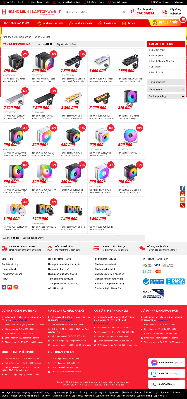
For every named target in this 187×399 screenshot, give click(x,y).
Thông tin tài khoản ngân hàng (63, 283)
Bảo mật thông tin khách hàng (110, 283)
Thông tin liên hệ (10, 269)
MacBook (127, 392)
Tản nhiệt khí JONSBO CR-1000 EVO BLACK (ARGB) (14, 154)
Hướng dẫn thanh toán (59, 269)
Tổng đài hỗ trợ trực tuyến (61, 279)
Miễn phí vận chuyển (38, 2)
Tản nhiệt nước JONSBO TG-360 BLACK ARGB (73, 228)
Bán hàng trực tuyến (49, 23)
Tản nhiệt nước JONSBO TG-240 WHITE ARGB (15, 228)
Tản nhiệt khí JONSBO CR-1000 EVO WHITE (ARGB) (43, 154)
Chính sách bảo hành (105, 269)
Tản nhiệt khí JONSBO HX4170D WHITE (127, 154)
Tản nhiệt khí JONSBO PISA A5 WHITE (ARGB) (44, 191)
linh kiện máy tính (98, 392)
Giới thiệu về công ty (11, 264)
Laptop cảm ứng (79, 392)
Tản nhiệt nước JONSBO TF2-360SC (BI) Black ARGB (101, 117)
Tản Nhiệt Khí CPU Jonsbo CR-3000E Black (15, 80)
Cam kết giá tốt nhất (13, 2)
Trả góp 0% (44, 395)
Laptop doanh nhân (105, 395)
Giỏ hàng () (178, 2)
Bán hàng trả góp (80, 23)
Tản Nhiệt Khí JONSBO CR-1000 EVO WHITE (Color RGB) (101, 191)
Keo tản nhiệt (157, 72)
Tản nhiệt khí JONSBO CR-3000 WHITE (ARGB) (100, 154)
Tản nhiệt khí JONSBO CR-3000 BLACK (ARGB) (72, 154)
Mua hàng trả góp (61, 395)
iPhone (138, 392)
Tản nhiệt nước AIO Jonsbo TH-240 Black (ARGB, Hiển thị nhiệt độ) (130, 80)
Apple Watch (115, 392)
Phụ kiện (165, 392)
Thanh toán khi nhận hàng (66, 2)
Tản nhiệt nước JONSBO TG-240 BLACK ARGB (44, 228)
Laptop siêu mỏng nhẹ (83, 395)
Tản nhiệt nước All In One (163, 61)
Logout (166, 2)
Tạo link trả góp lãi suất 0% (108, 288)
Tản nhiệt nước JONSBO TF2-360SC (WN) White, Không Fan (14, 117)
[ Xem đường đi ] (19, 320)
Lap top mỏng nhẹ (21, 392)
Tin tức (128, 23)
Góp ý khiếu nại (55, 288)
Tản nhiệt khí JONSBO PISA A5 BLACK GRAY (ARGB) (15, 191)
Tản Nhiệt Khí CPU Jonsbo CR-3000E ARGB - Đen (43, 80)
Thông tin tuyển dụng (12, 274)
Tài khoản (157, 2)
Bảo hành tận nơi (117, 2)
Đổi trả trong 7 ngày (94, 2)
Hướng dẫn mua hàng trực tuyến (64, 264)
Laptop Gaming (144, 395)
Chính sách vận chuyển (106, 264)
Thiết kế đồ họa (151, 392)
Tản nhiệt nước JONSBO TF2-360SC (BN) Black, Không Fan (42, 117)
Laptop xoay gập (61, 392)
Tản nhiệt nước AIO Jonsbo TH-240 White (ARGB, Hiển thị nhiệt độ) (101, 80)
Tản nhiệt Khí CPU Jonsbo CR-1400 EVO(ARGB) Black (130, 191)
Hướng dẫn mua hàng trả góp (62, 274)
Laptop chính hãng (28, 395)
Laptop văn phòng (126, 395)
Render (13, 395)
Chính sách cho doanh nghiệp (109, 279)
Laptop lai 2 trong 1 (41, 392)
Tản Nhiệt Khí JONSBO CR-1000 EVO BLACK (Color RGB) (72, 191)
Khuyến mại (106, 23)
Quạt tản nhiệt (158, 50)
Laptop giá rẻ (160, 395)
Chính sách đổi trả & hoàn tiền (109, 274)
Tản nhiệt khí (157, 55)
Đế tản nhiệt (156, 66)
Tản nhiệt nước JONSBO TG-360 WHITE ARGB (101, 228)
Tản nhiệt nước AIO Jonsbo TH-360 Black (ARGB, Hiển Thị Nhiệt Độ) (73, 80)
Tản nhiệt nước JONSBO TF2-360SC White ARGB (71, 117)
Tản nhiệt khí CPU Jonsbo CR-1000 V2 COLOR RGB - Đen (129, 117)
